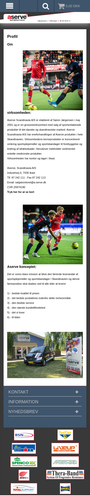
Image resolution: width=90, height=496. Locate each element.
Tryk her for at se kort (20, 191)
